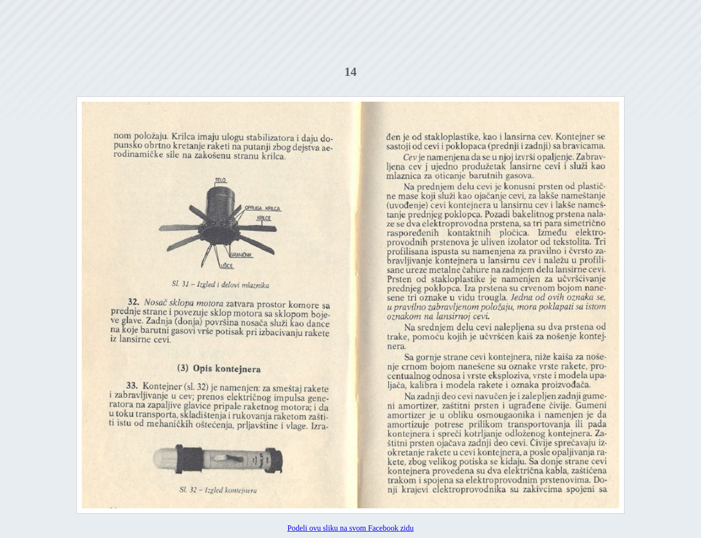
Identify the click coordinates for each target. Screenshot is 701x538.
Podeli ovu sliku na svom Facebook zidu (350, 528)
